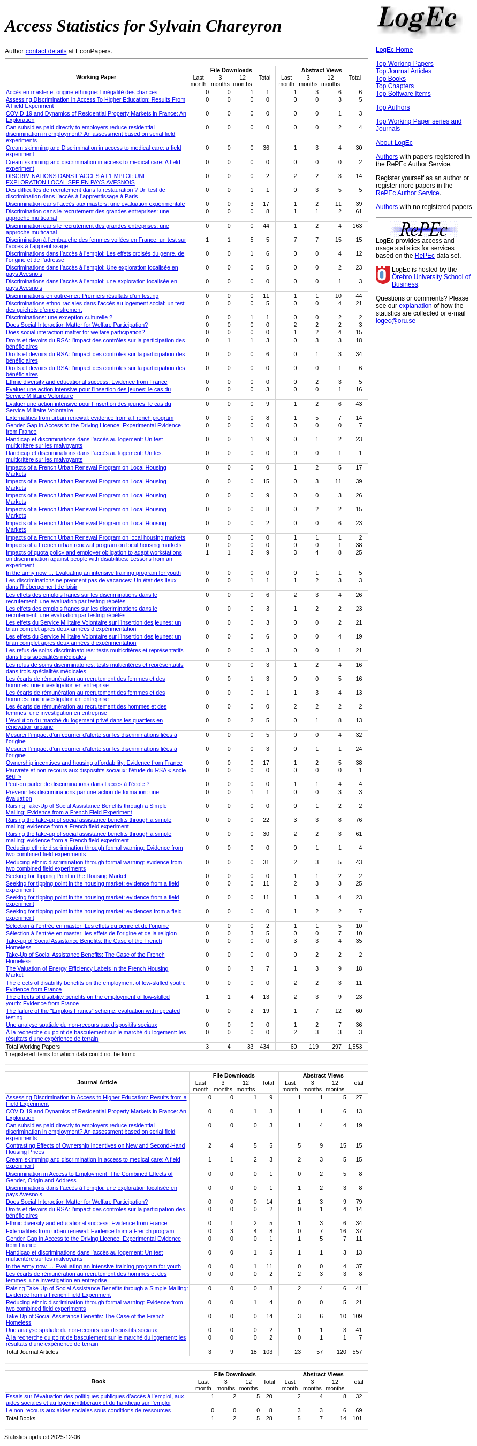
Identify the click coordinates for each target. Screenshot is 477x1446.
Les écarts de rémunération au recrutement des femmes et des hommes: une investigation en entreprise (85, 681)
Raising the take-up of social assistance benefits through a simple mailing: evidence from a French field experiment (88, 823)
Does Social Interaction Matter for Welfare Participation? (77, 324)
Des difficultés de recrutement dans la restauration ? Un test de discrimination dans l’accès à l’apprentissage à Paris (85, 193)
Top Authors (393, 107)
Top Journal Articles (403, 71)
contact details (46, 51)
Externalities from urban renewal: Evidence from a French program (90, 1231)
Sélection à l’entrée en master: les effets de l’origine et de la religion (91, 933)
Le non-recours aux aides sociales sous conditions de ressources (88, 1410)
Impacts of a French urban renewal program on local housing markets (93, 545)
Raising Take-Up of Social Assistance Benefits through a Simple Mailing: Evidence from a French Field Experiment (86, 809)
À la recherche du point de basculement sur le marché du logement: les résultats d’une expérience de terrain (96, 1035)
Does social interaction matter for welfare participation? (75, 332)
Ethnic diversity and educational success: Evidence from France (86, 382)
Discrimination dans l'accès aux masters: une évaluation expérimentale (95, 204)
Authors (387, 156)
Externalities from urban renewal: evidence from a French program (89, 417)
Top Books (391, 78)
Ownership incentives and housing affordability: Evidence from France (94, 762)
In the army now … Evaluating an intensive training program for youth (93, 573)
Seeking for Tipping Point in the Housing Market (66, 876)
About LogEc (394, 143)
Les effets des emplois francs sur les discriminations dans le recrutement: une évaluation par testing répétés (81, 597)
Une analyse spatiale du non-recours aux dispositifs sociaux (81, 1024)
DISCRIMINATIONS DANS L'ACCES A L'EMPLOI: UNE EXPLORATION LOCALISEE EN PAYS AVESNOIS (76, 179)
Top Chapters (395, 86)
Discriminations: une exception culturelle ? (59, 317)
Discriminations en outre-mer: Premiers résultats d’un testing (82, 296)
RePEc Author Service (408, 193)
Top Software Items (403, 93)
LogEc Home (394, 49)
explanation (415, 306)
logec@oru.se (395, 321)
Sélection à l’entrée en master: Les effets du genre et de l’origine (87, 925)
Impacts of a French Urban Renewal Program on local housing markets (95, 537)
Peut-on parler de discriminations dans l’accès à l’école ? (77, 784)
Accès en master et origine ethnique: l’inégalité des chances (81, 92)
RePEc (425, 255)
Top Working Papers (405, 63)
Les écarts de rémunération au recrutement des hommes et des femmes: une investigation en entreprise (86, 709)
